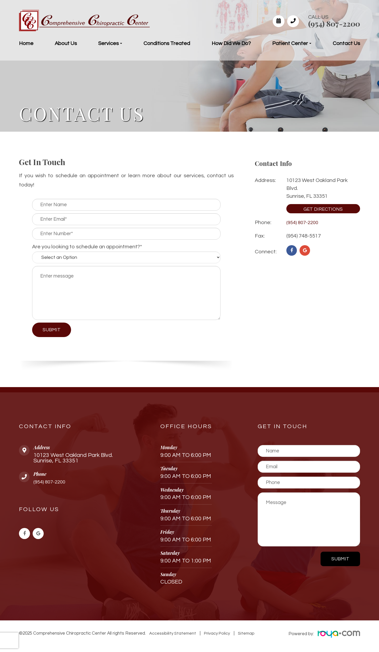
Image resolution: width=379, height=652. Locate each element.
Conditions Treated (166, 43)
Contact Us (346, 43)
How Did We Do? (231, 43)
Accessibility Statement (172, 633)
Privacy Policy (216, 633)
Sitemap (244, 633)
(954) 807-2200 (334, 23)
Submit (340, 558)
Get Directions (323, 209)
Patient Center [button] (291, 43)
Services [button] (110, 43)
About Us (66, 43)
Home (26, 43)
